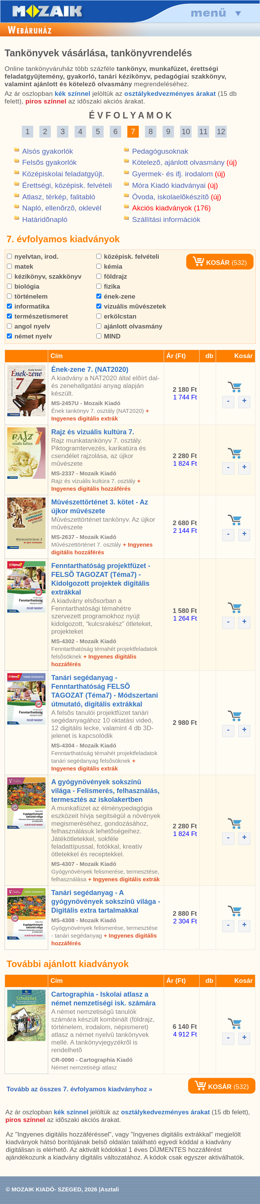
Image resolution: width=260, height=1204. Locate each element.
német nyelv (29, 336)
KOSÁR (211, 262)
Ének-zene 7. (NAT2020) (89, 369)
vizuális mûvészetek (131, 306)
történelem (27, 296)
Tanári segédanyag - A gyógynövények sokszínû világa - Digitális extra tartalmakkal (105, 901)
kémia (109, 266)
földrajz (111, 276)
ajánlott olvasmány (129, 326)
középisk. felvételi (127, 256)
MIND (108, 336)
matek (20, 266)
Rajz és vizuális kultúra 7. (92, 432)
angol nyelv (28, 326)
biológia (23, 286)
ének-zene (115, 296)
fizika (108, 286)
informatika (28, 306)
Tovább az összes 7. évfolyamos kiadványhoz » (79, 1089)
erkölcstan (116, 316)
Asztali (110, 1189)
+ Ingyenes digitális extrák (123, 879)
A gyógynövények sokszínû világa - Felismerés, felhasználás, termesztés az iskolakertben (105, 790)
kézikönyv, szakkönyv (44, 276)
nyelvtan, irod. (32, 256)
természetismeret (37, 316)
